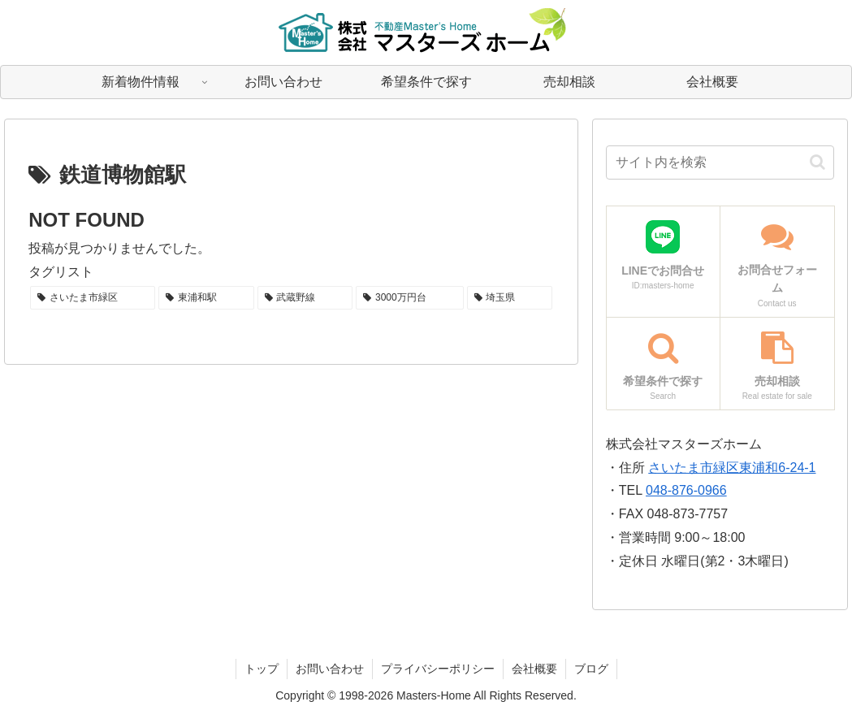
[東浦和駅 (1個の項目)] (206, 298)
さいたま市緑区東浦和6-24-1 (731, 467)
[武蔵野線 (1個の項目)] (305, 298)
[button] (817, 162)
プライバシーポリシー (438, 668)
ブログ (591, 668)
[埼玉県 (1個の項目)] (510, 298)
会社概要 (534, 668)
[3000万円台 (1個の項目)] (409, 298)
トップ (261, 668)
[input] (720, 162)
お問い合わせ (330, 668)
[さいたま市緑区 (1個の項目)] (92, 298)
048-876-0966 (686, 490)
